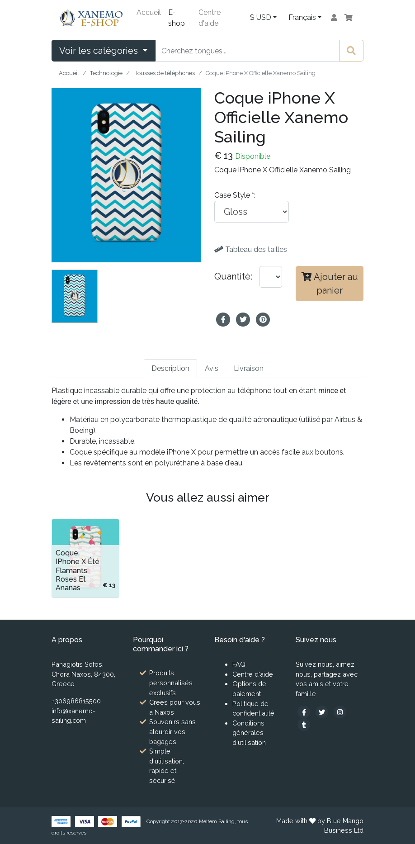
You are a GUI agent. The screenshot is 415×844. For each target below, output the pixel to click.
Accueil (149, 12)
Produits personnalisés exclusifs (171, 682)
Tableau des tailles (250, 249)
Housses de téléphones (164, 73)
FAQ (238, 664)
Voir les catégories (99, 50)
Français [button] (302, 17)
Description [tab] (170, 368)
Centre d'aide (209, 18)
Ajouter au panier (330, 283)
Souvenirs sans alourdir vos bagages (172, 731)
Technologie (106, 73)
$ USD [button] (260, 17)
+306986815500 (76, 701)
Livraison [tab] (249, 368)
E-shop (176, 18)
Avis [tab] (211, 368)
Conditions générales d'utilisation (249, 732)
